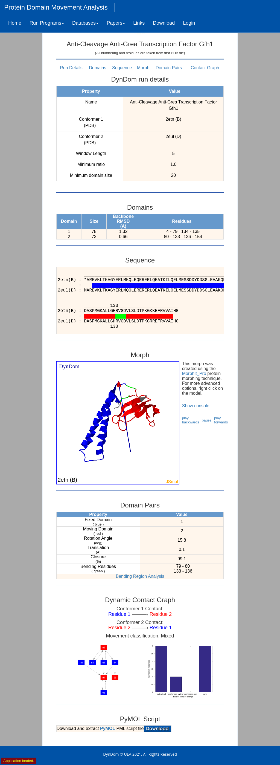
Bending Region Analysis (140, 576)
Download (164, 23)
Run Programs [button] (47, 23)
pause (206, 420)
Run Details (71, 67)
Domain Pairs (169, 67)
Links (139, 23)
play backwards (190, 420)
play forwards (221, 420)
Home (14, 23)
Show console (195, 405)
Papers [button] (116, 23)
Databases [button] (85, 23)
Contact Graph (205, 67)
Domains (97, 67)
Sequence (122, 67)
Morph (143, 67)
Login (189, 23)
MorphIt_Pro (194, 373)
